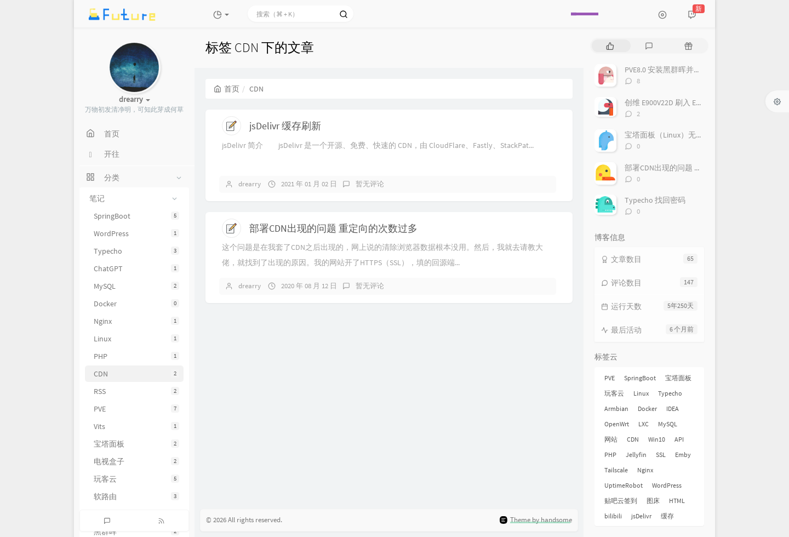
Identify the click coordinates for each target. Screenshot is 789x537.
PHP (136, 356)
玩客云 (136, 479)
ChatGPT (136, 268)
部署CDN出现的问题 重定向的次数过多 (333, 228)
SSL (661, 454)
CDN (136, 374)
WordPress (136, 233)
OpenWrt (616, 424)
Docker (136, 304)
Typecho (136, 251)
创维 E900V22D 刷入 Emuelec (672, 102)
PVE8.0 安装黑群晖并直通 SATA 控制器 (688, 70)
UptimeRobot (623, 485)
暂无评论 (370, 183)
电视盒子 (136, 461)
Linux (136, 339)
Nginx (136, 321)
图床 (653, 500)
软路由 (136, 496)
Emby (683, 454)
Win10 (656, 439)
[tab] (610, 45)
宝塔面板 (136, 444)
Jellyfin (636, 454)
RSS (136, 391)
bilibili (613, 516)
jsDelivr (641, 516)
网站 (611, 439)
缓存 (667, 516)
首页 (226, 89)
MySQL (136, 286)
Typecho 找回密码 (655, 200)
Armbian (616, 408)
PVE (136, 409)
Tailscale (616, 470)
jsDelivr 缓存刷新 (285, 125)
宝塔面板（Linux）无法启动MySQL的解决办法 (702, 135)
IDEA (672, 408)
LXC (643, 424)
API (679, 439)
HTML (677, 500)
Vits (136, 426)
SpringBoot (136, 216)
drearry (249, 183)
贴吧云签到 (620, 500)
